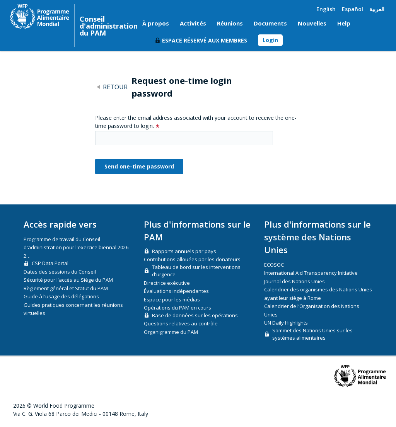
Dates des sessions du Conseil (60, 271)
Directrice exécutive (167, 282)
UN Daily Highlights (286, 322)
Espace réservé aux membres (204, 40)
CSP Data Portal (50, 263)
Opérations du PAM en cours (177, 307)
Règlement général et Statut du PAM (66, 288)
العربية (376, 9)
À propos (155, 23)
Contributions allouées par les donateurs (192, 259)
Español (352, 9)
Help (343, 23)
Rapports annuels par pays (184, 251)
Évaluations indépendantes (176, 291)
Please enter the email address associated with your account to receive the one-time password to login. (196, 121)
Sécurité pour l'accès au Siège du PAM (68, 279)
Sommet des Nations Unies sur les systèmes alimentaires (312, 334)
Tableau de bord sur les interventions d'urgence (196, 271)
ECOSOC (274, 264)
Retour (115, 87)
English (326, 9)
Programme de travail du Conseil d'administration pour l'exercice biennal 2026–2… (77, 247)
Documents (270, 23)
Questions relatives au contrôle (181, 323)
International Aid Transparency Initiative (311, 272)
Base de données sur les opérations (195, 315)
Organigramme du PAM (171, 331)
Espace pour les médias (172, 299)
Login (270, 40)
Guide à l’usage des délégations (61, 296)
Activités (193, 23)
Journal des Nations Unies (294, 281)
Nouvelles (312, 23)
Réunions (230, 23)
